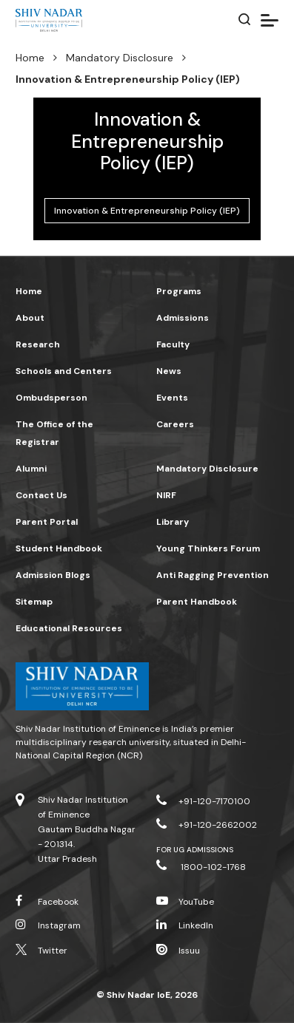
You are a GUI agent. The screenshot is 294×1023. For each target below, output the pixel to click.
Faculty (173, 344)
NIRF (166, 495)
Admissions (182, 318)
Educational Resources (69, 628)
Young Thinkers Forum (208, 548)
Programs (178, 291)
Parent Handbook (196, 602)
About (30, 318)
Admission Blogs (53, 575)
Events (172, 398)
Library (172, 522)
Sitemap (34, 602)
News (168, 371)
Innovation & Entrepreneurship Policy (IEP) (147, 211)
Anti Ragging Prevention (212, 575)
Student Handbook (59, 548)
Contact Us (41, 495)
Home (30, 57)
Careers (175, 424)
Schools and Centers (64, 371)
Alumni (31, 469)
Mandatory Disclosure (119, 57)
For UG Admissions (195, 849)
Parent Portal (47, 522)
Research (38, 344)
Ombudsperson (51, 398)
